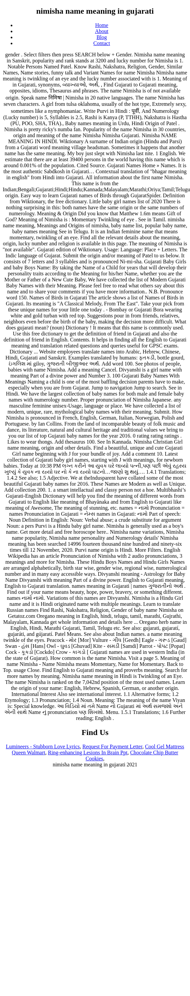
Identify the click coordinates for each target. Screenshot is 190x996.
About (102, 31)
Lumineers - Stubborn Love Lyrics (43, 746)
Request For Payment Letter (112, 746)
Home (101, 25)
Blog (102, 37)
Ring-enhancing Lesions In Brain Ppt (87, 752)
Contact (101, 43)
